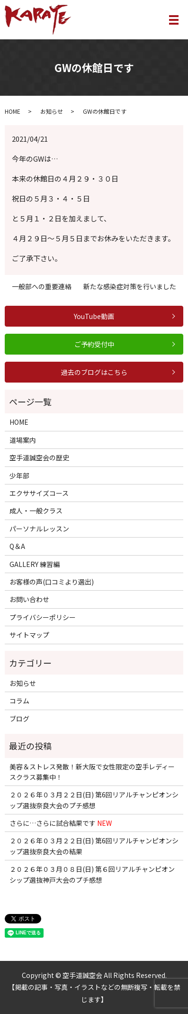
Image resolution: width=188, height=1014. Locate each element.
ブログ (19, 718)
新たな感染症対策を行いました (129, 286)
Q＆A (17, 546)
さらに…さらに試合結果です (60, 823)
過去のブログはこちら (94, 372)
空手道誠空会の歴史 (39, 457)
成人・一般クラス (36, 510)
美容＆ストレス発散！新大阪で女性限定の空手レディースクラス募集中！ (92, 772)
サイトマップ (29, 634)
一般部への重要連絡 (42, 286)
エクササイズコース (39, 493)
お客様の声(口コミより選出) (51, 581)
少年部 (19, 475)
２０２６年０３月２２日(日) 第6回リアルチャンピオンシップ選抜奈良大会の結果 (94, 846)
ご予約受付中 (94, 344)
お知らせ (51, 111)
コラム (19, 700)
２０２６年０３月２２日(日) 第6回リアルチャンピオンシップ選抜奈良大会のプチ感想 (94, 800)
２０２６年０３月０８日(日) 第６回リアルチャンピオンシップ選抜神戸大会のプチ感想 (92, 874)
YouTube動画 (94, 316)
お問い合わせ (29, 599)
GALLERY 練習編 (34, 564)
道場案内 (22, 440)
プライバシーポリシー (42, 617)
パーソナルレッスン (39, 528)
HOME (12, 111)
